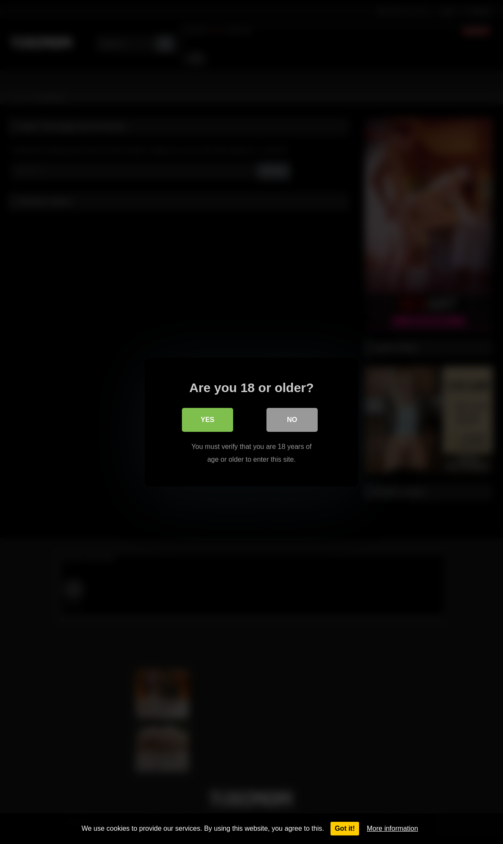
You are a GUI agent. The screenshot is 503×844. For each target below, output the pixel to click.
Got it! (345, 828)
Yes (207, 419)
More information (392, 828)
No (292, 419)
